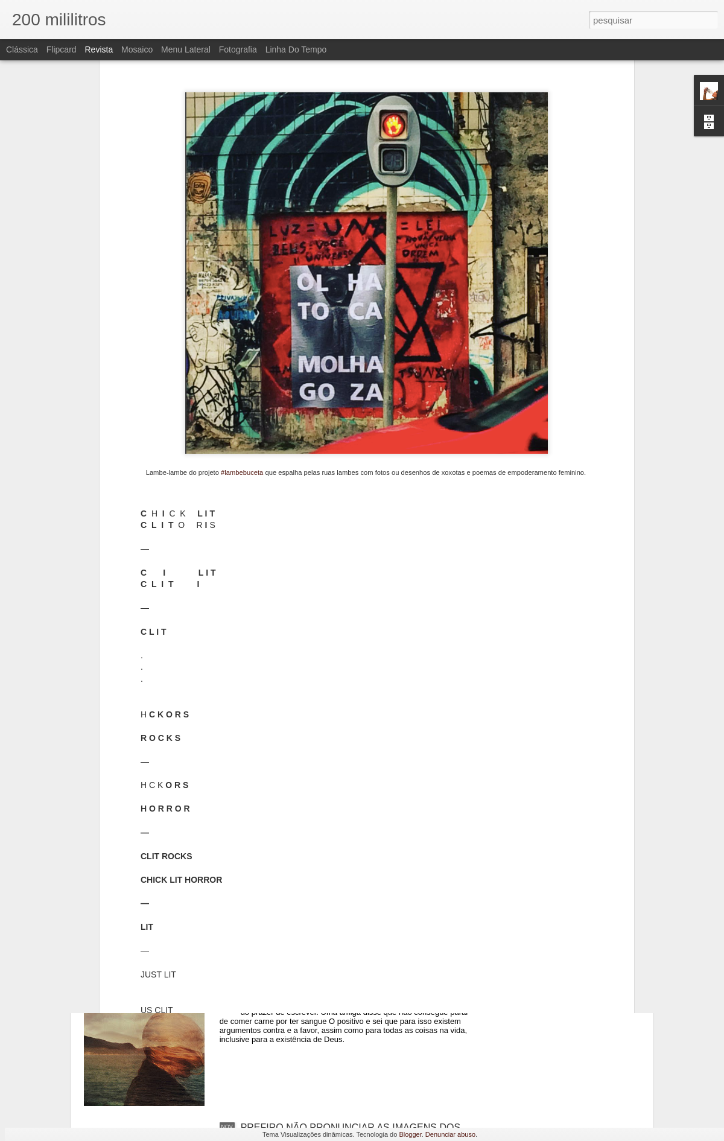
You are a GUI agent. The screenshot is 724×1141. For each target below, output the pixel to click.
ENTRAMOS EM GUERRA (299, 853)
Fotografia (238, 49)
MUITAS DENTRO (280, 990)
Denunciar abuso (450, 1134)
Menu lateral (186, 49)
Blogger (410, 1134)
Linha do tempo (296, 49)
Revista (98, 49)
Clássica (22, 49)
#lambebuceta (242, 293)
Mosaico (137, 49)
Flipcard (61, 49)
